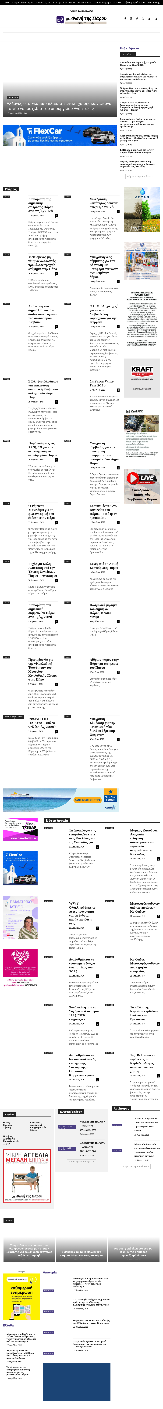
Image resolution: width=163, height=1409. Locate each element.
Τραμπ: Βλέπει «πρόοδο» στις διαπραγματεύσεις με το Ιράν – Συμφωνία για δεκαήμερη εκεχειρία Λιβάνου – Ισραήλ (137, 106)
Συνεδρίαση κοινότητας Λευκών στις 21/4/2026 (104, 203)
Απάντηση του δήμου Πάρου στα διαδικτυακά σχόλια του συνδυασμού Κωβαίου (42, 314)
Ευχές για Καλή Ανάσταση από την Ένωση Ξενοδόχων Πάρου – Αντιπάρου (42, 570)
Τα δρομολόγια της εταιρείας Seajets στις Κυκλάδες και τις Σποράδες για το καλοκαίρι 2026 (138, 91)
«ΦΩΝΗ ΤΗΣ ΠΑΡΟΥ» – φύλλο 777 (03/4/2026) (92, 1147)
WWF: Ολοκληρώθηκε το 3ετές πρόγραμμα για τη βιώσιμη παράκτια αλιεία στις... (82, 914)
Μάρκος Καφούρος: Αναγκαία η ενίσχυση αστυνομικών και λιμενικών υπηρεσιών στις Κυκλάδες (138, 164)
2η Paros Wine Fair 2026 (102, 383)
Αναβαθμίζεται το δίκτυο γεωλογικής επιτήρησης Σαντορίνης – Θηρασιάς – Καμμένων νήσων (82, 1065)
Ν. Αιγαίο (48, 828)
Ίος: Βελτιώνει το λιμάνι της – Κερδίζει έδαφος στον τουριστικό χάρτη (142, 1063)
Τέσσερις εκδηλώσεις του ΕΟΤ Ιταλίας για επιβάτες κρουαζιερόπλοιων (133, 1252)
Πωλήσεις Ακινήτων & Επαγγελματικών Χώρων (11, 1140)
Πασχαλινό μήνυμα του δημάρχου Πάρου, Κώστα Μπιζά (103, 611)
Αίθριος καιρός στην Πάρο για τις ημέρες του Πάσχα (104, 664)
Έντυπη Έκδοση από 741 (14, 717)
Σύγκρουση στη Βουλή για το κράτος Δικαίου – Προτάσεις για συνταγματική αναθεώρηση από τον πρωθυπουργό (138, 123)
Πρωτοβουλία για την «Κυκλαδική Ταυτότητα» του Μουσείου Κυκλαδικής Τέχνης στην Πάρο (42, 670)
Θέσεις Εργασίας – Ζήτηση (9, 1125)
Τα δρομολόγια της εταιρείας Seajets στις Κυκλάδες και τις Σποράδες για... (82, 836)
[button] (156, 19)
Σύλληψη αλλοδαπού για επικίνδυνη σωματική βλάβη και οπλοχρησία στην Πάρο (43, 389)
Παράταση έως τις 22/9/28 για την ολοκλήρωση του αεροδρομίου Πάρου (42, 449)
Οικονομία (13, 98)
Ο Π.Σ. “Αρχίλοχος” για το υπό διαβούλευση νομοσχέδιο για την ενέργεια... (104, 314)
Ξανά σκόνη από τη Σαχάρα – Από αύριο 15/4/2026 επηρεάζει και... (84, 1013)
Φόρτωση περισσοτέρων (140, 176)
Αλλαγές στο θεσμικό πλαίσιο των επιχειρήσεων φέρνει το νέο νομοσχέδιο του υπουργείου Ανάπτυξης (138, 77)
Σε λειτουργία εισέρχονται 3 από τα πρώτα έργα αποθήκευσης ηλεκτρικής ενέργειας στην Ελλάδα (91, 1302)
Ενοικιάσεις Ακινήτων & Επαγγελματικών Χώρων (38, 1126)
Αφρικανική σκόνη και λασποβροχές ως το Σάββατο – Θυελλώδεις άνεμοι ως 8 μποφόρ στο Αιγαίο (139, 138)
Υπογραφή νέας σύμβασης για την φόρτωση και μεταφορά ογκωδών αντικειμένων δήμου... (104, 267)
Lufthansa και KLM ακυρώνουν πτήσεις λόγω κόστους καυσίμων (137, 151)
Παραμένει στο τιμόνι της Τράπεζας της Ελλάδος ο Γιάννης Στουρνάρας (91, 1322)
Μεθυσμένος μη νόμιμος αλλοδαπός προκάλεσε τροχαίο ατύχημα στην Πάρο (42, 263)
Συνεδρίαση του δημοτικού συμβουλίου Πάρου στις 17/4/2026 (42, 611)
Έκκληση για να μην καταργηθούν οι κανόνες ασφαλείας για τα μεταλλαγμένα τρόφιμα (18, 1371)
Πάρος (6, 197)
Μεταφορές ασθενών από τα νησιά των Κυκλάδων (145, 908)
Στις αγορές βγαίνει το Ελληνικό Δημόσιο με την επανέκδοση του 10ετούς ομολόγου (89, 1344)
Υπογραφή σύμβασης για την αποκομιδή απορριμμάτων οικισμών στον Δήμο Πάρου (104, 453)
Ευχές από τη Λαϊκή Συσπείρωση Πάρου (104, 566)
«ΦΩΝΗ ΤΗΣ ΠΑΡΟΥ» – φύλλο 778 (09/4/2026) (42, 723)
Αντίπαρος (117, 1125)
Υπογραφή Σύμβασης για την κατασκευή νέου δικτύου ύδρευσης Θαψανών (102, 727)
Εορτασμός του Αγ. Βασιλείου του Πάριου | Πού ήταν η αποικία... (103, 512)
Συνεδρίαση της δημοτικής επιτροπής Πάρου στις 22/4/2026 (138, 63)
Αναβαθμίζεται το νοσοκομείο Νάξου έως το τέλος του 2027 (82, 965)
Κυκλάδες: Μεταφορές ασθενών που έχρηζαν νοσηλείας (145, 965)
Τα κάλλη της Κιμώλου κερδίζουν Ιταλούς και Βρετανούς (144, 1013)
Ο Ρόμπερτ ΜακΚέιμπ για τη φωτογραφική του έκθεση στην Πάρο (41, 512)
